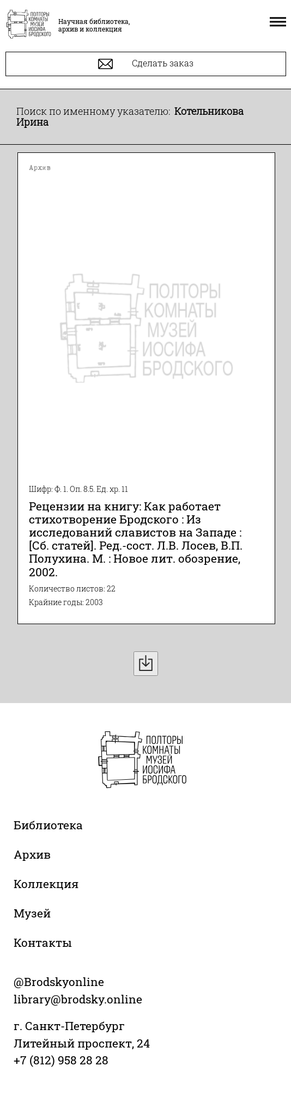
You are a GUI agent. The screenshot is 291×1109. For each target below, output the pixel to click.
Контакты (43, 942)
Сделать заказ (145, 64)
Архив (32, 854)
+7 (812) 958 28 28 (61, 1060)
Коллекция (46, 883)
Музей (32, 913)
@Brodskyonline (59, 981)
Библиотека (48, 825)
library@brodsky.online (78, 999)
